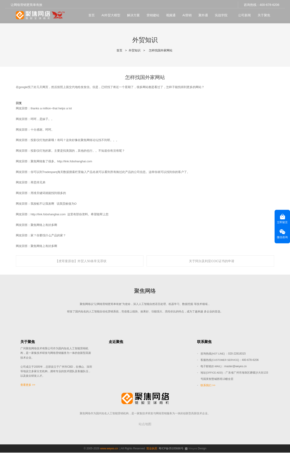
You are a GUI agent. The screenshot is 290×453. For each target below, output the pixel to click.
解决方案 (132, 14)
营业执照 (151, 449)
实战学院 (219, 14)
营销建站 (151, 14)
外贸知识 (134, 50)
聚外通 (202, 14)
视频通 (169, 14)
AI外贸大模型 (109, 14)
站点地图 (145, 424)
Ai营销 (185, 14)
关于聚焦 (262, 14)
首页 (90, 14)
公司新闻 (243, 14)
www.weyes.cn (109, 449)
